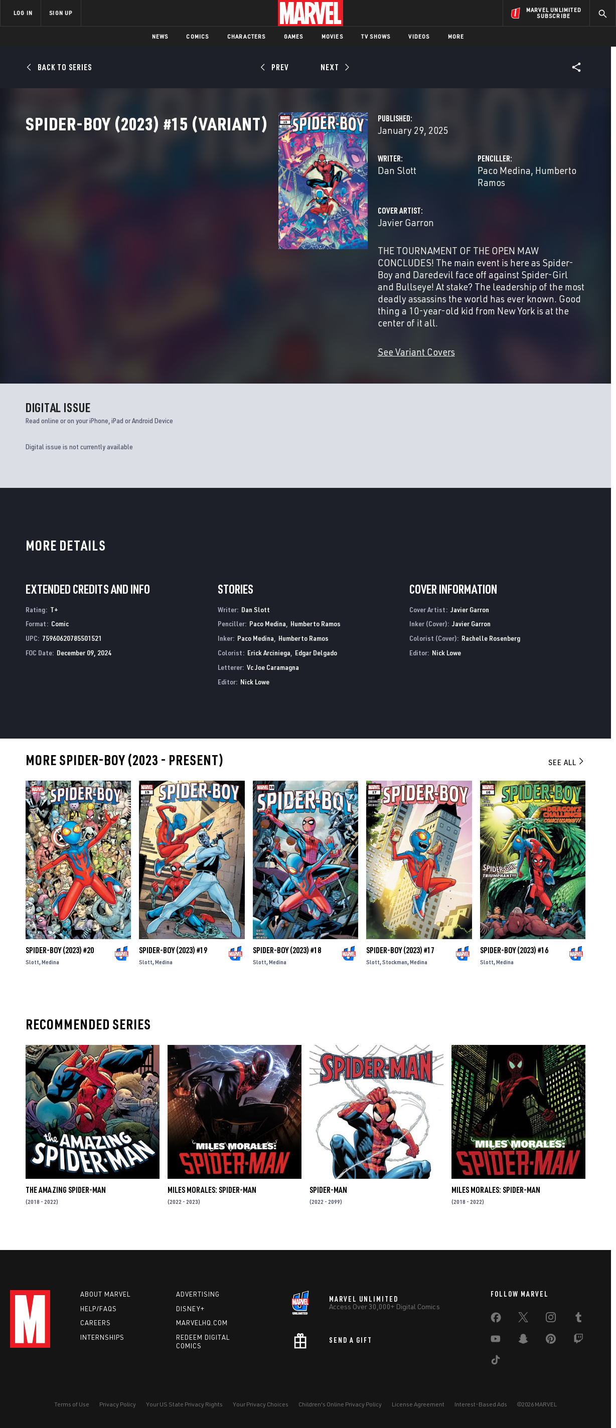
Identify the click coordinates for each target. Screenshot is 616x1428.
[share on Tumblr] (578, 1319)
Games (293, 36)
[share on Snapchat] (523, 1341)
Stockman (394, 969)
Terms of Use (71, 1404)
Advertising (198, 1294)
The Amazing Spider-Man (66, 1197)
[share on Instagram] (551, 1319)
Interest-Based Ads (480, 1404)
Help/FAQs (98, 1309)
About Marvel (105, 1294)
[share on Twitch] (578, 1341)
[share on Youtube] (496, 1341)
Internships (102, 1337)
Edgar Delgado (316, 660)
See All (566, 770)
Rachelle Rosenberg (490, 645)
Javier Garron (229, 254)
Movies (332, 36)
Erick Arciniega (268, 660)
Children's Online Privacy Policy (340, 1404)
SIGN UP (60, 13)
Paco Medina (415, 214)
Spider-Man (328, 1197)
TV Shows (376, 36)
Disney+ (190, 1309)
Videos (418, 36)
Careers (95, 1323)
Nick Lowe (254, 689)
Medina (50, 969)
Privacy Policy (117, 1404)
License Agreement (418, 1404)
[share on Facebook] (496, 1320)
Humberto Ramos (481, 214)
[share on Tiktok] (496, 1362)
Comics (197, 36)
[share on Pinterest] (551, 1341)
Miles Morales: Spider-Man (212, 1197)
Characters (246, 36)
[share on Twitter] (523, 1319)
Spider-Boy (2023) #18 (287, 958)
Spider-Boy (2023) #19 (173, 958)
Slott (32, 969)
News (160, 36)
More (456, 36)
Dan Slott (220, 214)
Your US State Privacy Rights (184, 1404)
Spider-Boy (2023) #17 (400, 958)
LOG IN (23, 13)
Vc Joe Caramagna (273, 674)
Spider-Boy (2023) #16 (514, 958)
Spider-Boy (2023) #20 (60, 958)
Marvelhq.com (202, 1323)
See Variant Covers (239, 347)
